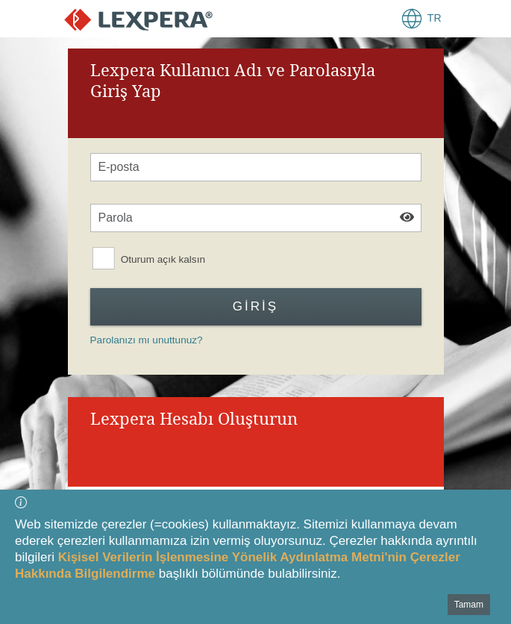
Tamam (468, 604)
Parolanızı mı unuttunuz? (146, 340)
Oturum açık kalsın (162, 259)
